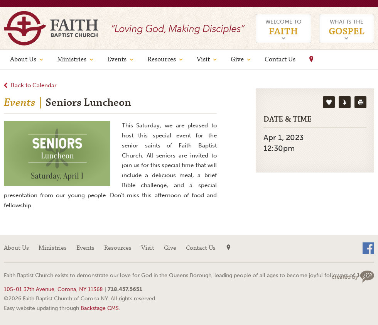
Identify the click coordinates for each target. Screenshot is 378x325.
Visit (203, 59)
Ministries (71, 59)
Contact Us (280, 59)
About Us (23, 59)
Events (117, 59)
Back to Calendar (34, 85)
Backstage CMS (100, 308)
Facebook (368, 248)
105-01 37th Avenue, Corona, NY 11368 (53, 289)
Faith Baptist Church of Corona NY (51, 28)
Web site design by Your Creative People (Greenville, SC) (353, 277)
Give (237, 59)
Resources (161, 59)
